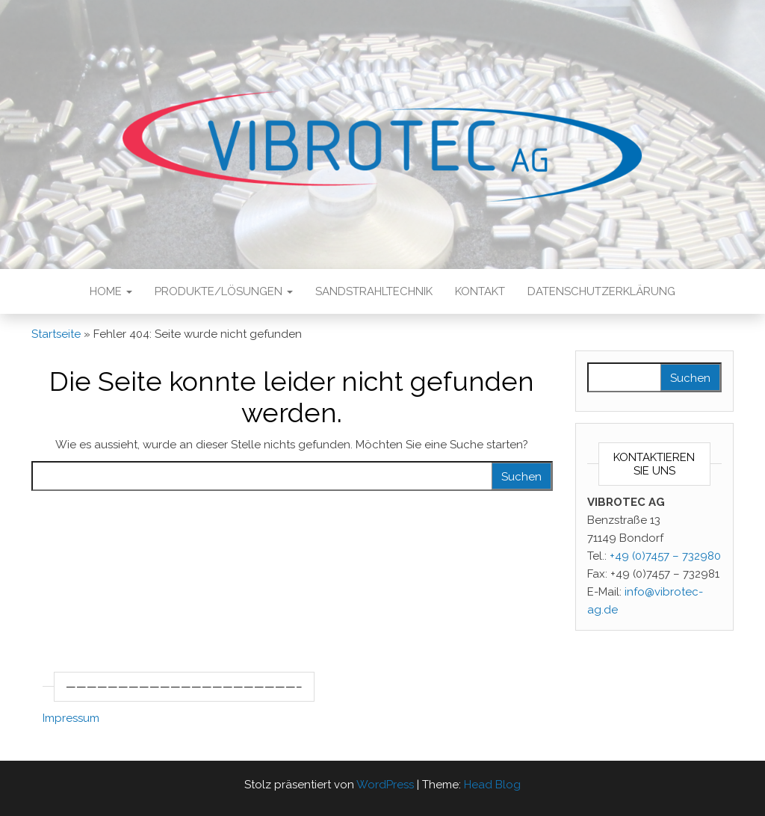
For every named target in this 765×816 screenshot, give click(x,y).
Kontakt (480, 291)
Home (111, 291)
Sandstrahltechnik (374, 291)
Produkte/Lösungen (224, 291)
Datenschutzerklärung (601, 291)
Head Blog (492, 784)
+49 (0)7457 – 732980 (665, 556)
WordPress (385, 784)
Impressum (71, 718)
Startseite (56, 334)
